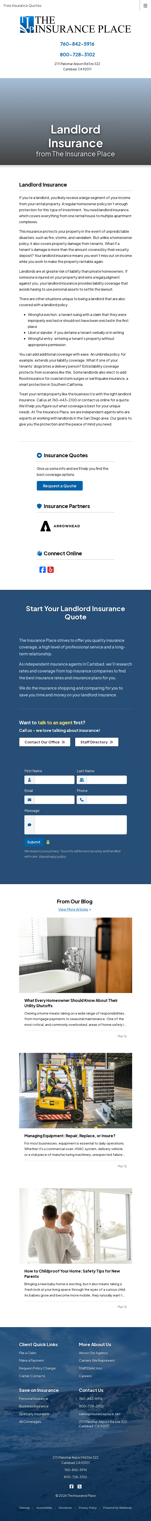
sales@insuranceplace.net (99, 1414)
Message (33, 810)
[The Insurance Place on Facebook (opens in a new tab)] (71, 1486)
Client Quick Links (38, 1344)
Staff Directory (96, 742)
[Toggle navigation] (145, 5)
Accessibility (44, 1507)
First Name (35, 770)
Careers (85, 1376)
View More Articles (74, 909)
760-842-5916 (77, 44)
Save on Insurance (39, 1390)
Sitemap (24, 1507)
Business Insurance (34, 1406)
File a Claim (27, 1353)
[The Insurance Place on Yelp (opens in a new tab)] (79, 1486)
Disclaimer (65, 1507)
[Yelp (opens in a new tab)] (50, 569)
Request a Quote (59, 485)
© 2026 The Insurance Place (75, 1495)
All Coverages (30, 1421)
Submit (33, 842)
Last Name (87, 770)
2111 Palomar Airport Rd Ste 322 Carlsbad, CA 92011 (103, 1423)
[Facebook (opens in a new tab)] (42, 569)
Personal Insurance (33, 1398)
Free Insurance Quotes (22, 5)
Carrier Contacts (32, 1376)
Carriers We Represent (97, 1360)
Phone (82, 790)
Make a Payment (31, 1360)
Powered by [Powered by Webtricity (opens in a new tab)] (117, 1507)
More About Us (95, 1344)
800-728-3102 (77, 54)
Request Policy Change (37, 1368)
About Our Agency (93, 1353)
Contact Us (91, 1390)
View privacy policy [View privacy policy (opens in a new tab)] (52, 856)
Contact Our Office (45, 742)
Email (28, 790)
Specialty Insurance (34, 1414)
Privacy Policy (88, 1507)
